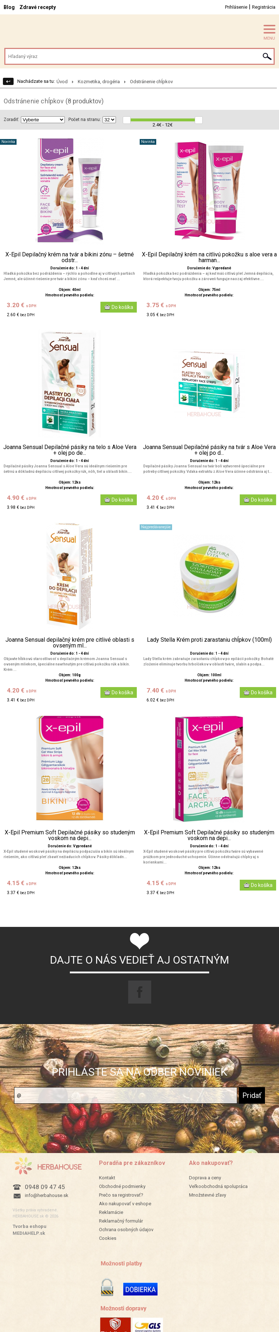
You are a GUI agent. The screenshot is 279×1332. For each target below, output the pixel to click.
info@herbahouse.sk (46, 1195)
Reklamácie (111, 1212)
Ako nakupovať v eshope (125, 1203)
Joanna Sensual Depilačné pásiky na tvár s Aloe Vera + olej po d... (209, 450)
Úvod (62, 81)
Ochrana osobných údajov (126, 1229)
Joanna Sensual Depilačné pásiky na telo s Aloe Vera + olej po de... (69, 450)
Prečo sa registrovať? (121, 1195)
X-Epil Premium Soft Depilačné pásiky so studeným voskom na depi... (70, 835)
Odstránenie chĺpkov (151, 81)
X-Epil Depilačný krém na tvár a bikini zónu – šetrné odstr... (69, 257)
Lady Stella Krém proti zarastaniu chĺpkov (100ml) (209, 640)
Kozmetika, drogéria (99, 81)
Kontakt (107, 1177)
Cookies (107, 1238)
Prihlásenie (236, 7)
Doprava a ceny (205, 1177)
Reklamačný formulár (121, 1221)
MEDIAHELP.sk (29, 1233)
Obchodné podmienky (122, 1186)
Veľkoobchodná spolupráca (218, 1186)
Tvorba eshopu (29, 1226)
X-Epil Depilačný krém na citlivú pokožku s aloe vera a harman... (209, 257)
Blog (9, 7)
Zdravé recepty (37, 7)
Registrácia (263, 7)
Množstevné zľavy (207, 1195)
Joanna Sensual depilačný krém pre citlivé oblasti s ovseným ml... (69, 643)
